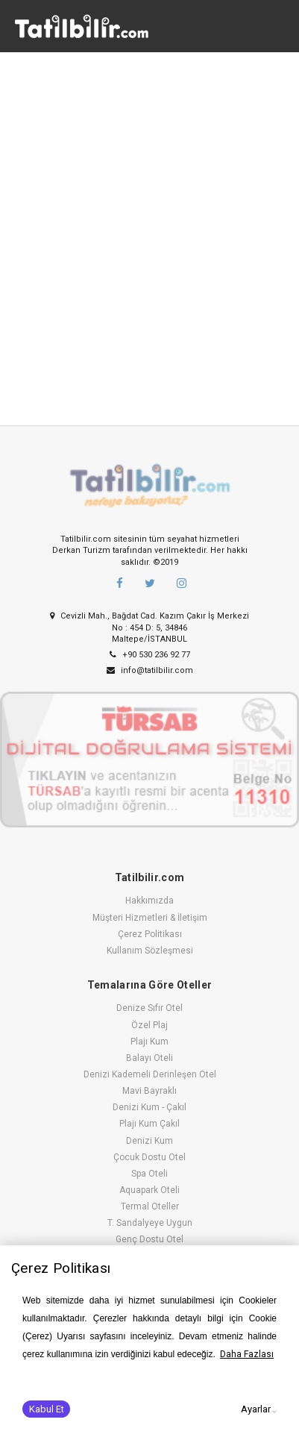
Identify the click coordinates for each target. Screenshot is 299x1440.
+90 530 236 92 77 (150, 655)
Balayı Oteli (149, 1058)
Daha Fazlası (247, 1354)
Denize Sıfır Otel (149, 1008)
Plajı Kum (149, 1041)
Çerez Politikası (150, 934)
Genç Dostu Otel (149, 1239)
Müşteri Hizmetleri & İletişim (149, 917)
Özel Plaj (149, 1025)
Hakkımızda (149, 900)
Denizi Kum (149, 1141)
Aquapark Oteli (149, 1190)
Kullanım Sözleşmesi (150, 950)
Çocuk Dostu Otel (149, 1157)
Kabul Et (46, 1409)
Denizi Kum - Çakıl (149, 1107)
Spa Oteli (149, 1173)
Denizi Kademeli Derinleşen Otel (150, 1074)
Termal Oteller (150, 1206)
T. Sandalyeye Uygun (149, 1223)
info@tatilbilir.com (150, 670)
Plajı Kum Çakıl (149, 1123)
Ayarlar (256, 1409)
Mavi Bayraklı (149, 1091)
